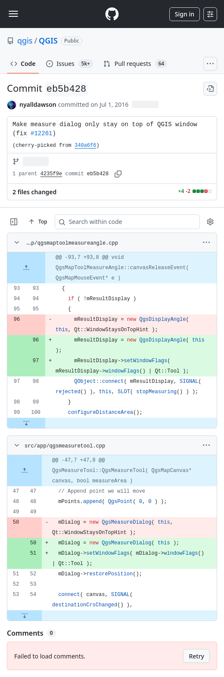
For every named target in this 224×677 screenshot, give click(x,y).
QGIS (48, 40)
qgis (24, 40)
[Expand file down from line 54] (24, 615)
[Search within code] (107, 222)
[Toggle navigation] (13, 13)
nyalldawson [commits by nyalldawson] (37, 104)
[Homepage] (112, 14)
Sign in (184, 14)
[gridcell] (112, 267)
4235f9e (51, 174)
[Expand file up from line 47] (24, 470)
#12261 (41, 133)
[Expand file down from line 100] (26, 423)
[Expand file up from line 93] (26, 267)
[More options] (206, 242)
